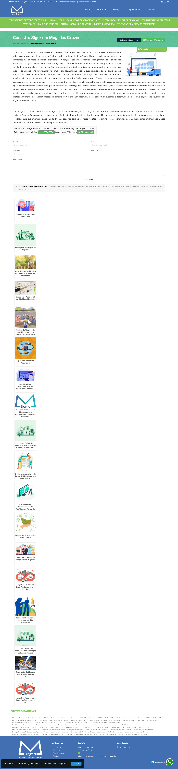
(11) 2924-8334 (32, 2)
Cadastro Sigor (152, 720)
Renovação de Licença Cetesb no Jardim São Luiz (25, 674)
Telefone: (17, 150)
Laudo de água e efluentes (53, 24)
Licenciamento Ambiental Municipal (25, 734)
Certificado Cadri (55, 722)
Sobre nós (101, 9)
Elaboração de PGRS (57, 727)
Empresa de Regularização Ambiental (25, 730)
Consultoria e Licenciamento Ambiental (115, 725)
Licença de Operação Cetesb (143, 730)
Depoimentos (134, 9)
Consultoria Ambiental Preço (89, 725)
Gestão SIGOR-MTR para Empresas (24, 720)
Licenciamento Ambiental (60, 732)
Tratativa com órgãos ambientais (136, 24)
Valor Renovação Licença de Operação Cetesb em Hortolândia (25, 273)
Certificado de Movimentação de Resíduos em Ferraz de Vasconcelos (25, 507)
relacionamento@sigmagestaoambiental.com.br (77, 2)
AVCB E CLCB (29, 24)
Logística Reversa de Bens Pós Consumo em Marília (25, 587)
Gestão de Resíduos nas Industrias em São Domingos (25, 620)
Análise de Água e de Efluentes (134, 720)
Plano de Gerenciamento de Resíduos (64, 718)
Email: (94, 141)
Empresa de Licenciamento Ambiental (135, 727)
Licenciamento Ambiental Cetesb (83, 732)
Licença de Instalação (75, 730)
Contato (151, 9)
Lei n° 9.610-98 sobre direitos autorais (26, 190)
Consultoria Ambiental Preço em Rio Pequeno (25, 558)
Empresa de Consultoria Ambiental (107, 727)
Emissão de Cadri (72, 727)
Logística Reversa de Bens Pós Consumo (108, 734)
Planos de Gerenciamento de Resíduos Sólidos (105, 720)
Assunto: (95, 150)
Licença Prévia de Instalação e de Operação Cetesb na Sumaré (25, 650)
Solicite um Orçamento (129, 40)
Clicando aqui (85, 132)
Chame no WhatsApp (153, 40)
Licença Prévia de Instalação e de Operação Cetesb (30, 732)
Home (87, 9)
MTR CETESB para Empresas (125, 718)
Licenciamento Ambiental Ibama (136, 732)
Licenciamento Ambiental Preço (51, 734)
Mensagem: (18, 159)
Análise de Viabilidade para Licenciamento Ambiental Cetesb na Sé (25, 332)
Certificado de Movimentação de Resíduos (105, 722)
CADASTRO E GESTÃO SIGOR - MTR (83, 20)
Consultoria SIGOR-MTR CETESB (101, 718)
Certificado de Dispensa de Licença (76, 722)
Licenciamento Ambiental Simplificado (78, 734)
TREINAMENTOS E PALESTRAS (156, 20)
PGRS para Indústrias (78, 720)
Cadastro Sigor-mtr (40, 722)
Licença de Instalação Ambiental (96, 730)
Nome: (16, 141)
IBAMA (52, 20)
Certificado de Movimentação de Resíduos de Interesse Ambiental (35, 725)
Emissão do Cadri (87, 727)
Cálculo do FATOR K (80, 24)
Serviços (117, 9)
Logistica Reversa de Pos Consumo (137, 734)
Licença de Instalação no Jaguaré (25, 248)
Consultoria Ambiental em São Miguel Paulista (25, 298)
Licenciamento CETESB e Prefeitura (26, 20)
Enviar (89, 180)
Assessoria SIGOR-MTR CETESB (149, 718)
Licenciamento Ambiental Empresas (110, 732)
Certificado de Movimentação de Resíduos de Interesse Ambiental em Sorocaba (25, 387)
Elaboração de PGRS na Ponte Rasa (25, 215)
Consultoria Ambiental (69, 725)
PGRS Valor (83, 718)
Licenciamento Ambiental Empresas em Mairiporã (25, 414)
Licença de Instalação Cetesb (120, 730)
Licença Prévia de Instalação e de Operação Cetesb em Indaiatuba (25, 445)
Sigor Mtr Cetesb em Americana (25, 362)
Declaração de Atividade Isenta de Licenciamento (29, 727)
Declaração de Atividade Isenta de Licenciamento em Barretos (25, 476)
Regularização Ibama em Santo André (25, 536)
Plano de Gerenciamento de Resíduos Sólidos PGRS (30, 718)
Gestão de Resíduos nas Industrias (53, 730)
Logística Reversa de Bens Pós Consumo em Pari (25, 700)
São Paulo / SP (17, 2)
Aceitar (76, 764)
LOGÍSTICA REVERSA (104, 24)
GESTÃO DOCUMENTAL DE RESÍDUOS (121, 20)
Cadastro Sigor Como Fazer (21, 722)
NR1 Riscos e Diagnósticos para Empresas (54, 720)
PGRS (61, 20)
